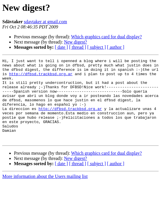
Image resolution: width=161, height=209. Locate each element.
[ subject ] (96, 47)
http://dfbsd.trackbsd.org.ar (40, 77)
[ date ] (61, 47)
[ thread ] (77, 47)
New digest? (75, 41)
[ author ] (115, 47)
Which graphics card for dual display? (106, 36)
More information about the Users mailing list (45, 192)
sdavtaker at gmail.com (45, 21)
